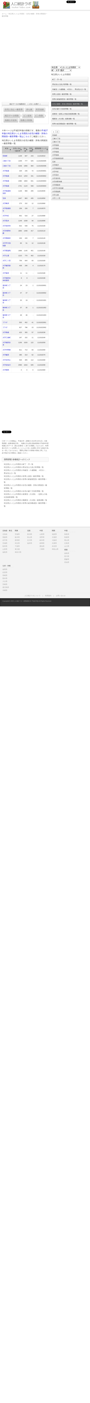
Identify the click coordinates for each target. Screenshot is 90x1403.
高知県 (66, 562)
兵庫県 (54, 543)
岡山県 (66, 540)
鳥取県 (66, 534)
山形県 (4, 549)
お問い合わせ (61, 596)
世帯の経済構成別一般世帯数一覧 (64, 124)
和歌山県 (55, 549)
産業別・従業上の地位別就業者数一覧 (66, 114)
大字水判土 (7, 360)
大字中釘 (6, 216)
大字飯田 (6, 355)
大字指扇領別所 (58, 158)
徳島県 (66, 553)
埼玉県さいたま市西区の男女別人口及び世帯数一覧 (24, 467)
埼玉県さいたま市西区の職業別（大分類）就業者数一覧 (25, 500)
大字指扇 (6, 171)
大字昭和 (6, 370)
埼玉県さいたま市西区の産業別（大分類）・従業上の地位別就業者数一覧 (25, 495)
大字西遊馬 (7, 251)
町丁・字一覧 (57, 79)
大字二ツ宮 (7, 261)
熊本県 (4, 578)
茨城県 (17, 534)
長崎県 (4, 575)
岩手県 (4, 540)
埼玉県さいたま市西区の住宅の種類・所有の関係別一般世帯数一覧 (25, 486)
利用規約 (48, 596)
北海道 (4, 534)
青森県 (4, 537)
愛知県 (42, 546)
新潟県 (29, 534)
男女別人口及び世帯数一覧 (62, 84)
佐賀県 (4, 572)
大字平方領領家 (58, 188)
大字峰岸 (6, 203)
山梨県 (42, 534)
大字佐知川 (7, 365)
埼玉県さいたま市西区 (16, 14)
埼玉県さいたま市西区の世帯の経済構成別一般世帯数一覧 (25, 504)
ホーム (4, 14)
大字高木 (6, 221)
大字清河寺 (7, 226)
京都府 (54, 537)
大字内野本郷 (57, 181)
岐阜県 (42, 540)
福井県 (29, 543)
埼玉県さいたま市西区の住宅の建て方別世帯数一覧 (24, 491)
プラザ (5, 322)
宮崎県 (4, 584)
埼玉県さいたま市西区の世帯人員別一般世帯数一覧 (24, 476)
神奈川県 (18, 552)
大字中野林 (7, 350)
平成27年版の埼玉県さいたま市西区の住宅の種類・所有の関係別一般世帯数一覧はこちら (25, 133)
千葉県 (17, 546)
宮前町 (5, 156)
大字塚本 (6, 273)
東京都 (17, 549)
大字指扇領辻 (57, 168)
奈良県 (54, 546)
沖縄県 (4, 590)
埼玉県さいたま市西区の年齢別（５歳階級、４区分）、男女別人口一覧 (25, 471)
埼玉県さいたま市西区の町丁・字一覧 (18, 464)
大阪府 (54, 540)
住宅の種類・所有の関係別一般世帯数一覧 (67, 104)
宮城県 (4, 543)
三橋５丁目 (7, 161)
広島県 (66, 543)
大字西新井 (7, 238)
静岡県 (42, 543)
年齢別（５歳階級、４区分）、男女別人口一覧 (69, 89)
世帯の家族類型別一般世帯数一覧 (64, 99)
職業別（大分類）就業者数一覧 (63, 119)
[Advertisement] (28, 400)
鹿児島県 (5, 587)
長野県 (42, 537)
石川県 (29, 540)
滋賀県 (54, 534)
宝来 (4, 198)
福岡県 (4, 569)
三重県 (42, 549)
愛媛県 (66, 559)
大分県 (4, 581)
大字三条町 (7, 337)
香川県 (66, 556)
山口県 (66, 546)
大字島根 (6, 332)
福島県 (4, 552)
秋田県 (4, 546)
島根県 (66, 537)
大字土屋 (6, 256)
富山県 (29, 537)
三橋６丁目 (7, 166)
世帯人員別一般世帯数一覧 (62, 94)
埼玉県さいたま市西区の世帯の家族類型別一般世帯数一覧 (25, 480)
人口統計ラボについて (32, 596)
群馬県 (17, 540)
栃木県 (17, 537)
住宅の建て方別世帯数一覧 (62, 109)
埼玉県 (17, 543)
